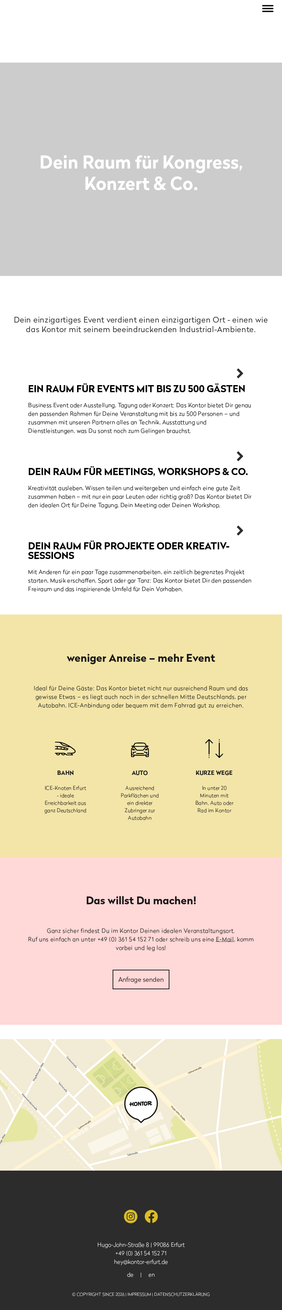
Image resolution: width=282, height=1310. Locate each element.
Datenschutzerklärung (182, 1294)
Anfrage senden (141, 979)
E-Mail (225, 939)
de (130, 1274)
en (151, 1274)
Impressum (139, 1294)
